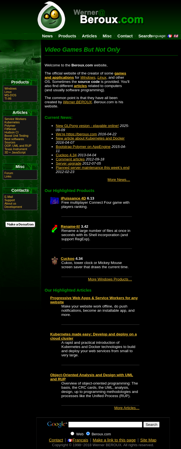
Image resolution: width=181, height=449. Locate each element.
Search (145, 36)
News (47, 36)
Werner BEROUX (77, 102)
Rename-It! (70, 226)
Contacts (20, 190)
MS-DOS (10, 95)
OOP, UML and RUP (18, 145)
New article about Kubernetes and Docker (90, 138)
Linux (102, 77)
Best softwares (14, 139)
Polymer (9, 125)
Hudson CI (11, 132)
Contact (125, 36)
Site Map (148, 440)
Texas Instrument (15, 149)
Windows (87, 77)
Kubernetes (12, 122)
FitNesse (10, 129)
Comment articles (70, 159)
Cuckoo (67, 258)
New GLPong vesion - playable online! (87, 126)
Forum (8, 173)
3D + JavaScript (15, 152)
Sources (9, 142)
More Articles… (126, 408)
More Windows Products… (110, 279)
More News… (119, 179)
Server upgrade (68, 163)
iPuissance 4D (73, 198)
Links (7, 176)
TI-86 (7, 98)
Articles (89, 36)
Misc (107, 36)
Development (13, 206)
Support (9, 200)
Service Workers (15, 119)
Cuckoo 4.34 (66, 155)
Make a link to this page (114, 440)
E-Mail (8, 196)
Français (77, 440)
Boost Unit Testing (16, 135)
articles (80, 86)
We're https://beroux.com (76, 134)
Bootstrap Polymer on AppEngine (83, 147)
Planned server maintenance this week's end (92, 167)
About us (10, 203)
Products (67, 36)
